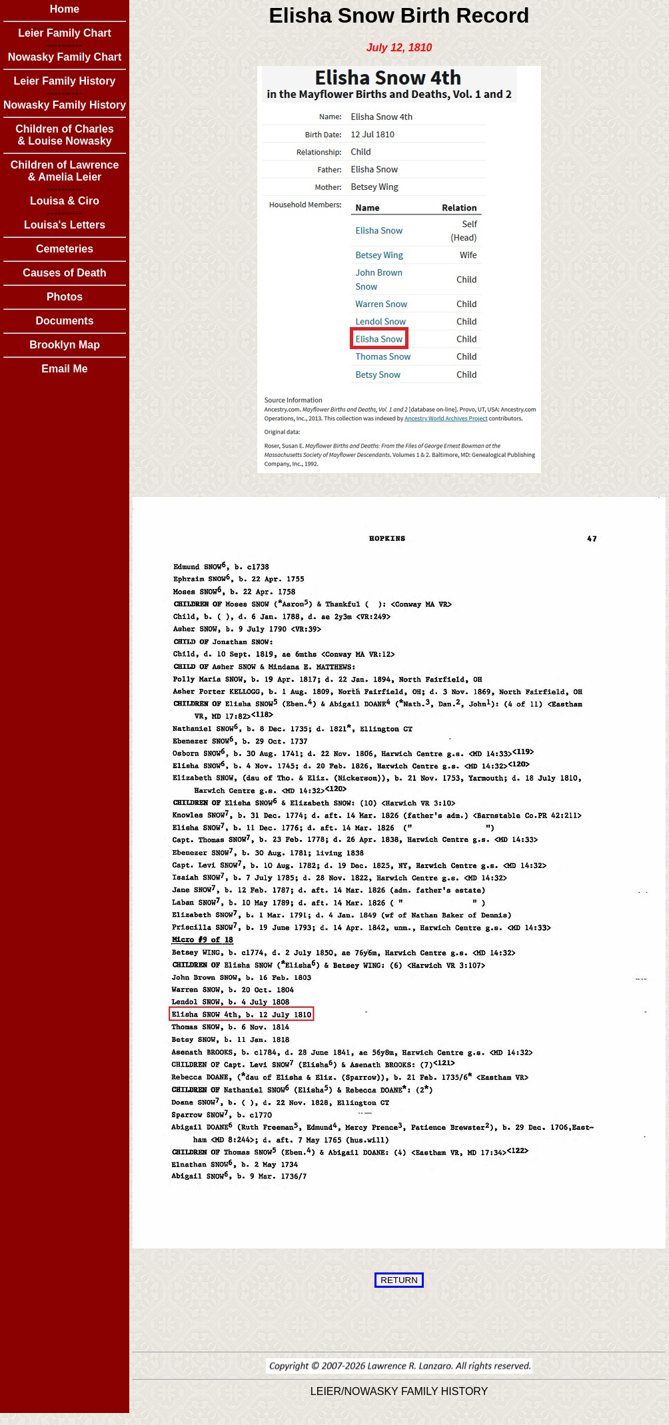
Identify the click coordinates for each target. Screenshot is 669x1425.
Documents (64, 320)
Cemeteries (64, 248)
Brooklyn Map (64, 344)
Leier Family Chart (64, 33)
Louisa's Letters (64, 225)
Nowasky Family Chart (65, 57)
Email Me (64, 368)
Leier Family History (65, 81)
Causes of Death (64, 272)
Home (64, 9)
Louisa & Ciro (64, 201)
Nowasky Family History (64, 105)
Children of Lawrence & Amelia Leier (65, 171)
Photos (65, 296)
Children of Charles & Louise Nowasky (64, 135)
